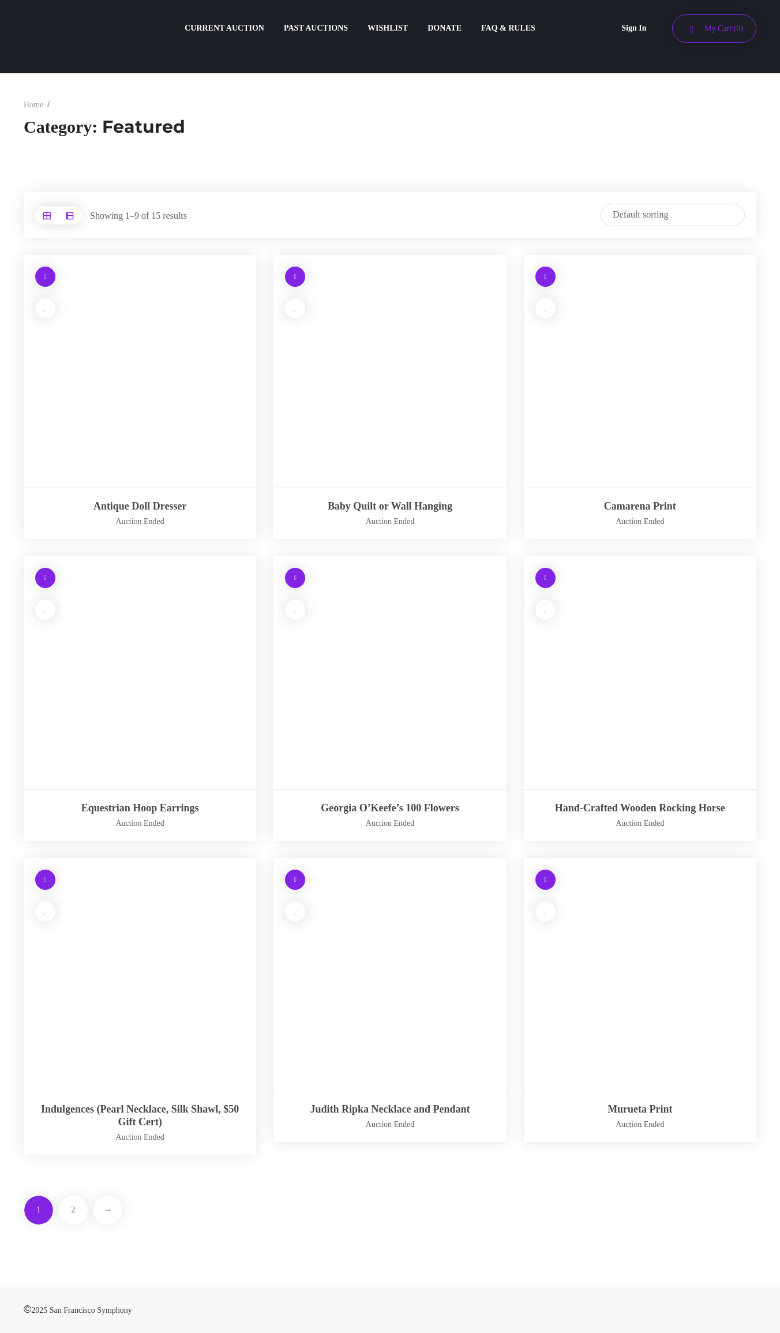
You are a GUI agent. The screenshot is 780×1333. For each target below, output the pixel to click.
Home (33, 104)
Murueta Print (640, 1109)
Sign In (633, 28)
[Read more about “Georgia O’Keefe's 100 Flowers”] (295, 578)
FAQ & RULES (508, 28)
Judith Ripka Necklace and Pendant (390, 1109)
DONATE (444, 28)
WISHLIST (387, 28)
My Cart (723, 28)
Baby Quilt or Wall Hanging (390, 506)
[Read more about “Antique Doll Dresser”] (45, 277)
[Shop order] (673, 215)
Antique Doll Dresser (140, 506)
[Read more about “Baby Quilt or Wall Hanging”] (295, 277)
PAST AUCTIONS (316, 28)
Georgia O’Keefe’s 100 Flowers (390, 808)
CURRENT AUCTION (224, 28)
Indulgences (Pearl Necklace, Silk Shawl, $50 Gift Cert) (140, 1115)
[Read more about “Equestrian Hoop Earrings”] (45, 578)
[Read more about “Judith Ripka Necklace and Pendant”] (295, 880)
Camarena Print (640, 506)
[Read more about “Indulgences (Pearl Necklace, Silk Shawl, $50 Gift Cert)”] (45, 880)
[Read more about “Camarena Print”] (545, 277)
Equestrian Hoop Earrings (140, 808)
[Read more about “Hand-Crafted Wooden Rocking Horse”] (545, 578)
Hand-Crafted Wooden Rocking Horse (640, 808)
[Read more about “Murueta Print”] (545, 880)
